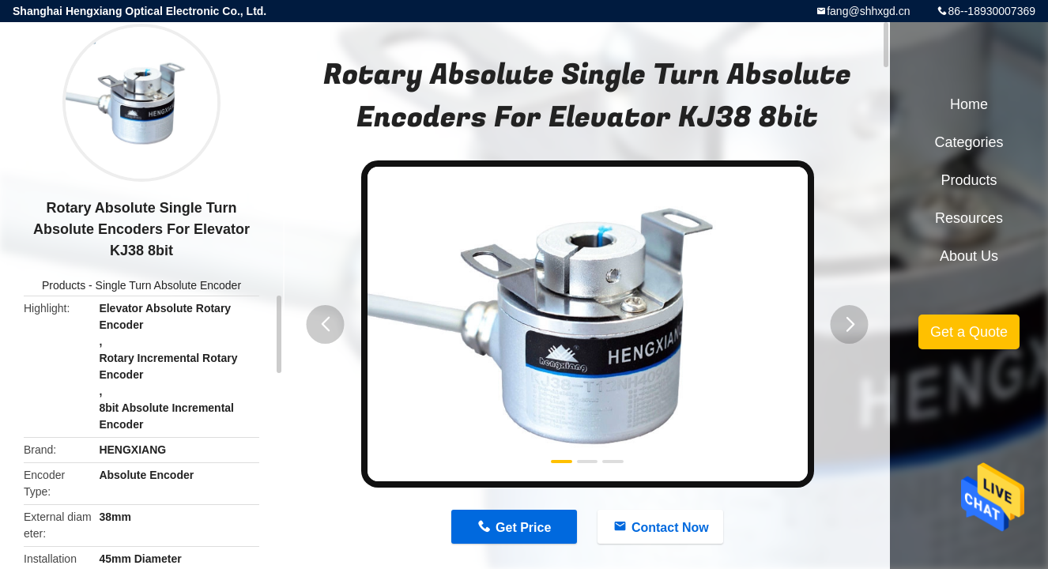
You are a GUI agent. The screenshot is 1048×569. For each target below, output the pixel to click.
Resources (969, 218)
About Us (969, 256)
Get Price (523, 527)
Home (969, 104)
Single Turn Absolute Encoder (168, 285)
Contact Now (670, 527)
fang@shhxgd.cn (868, 11)
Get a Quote (969, 332)
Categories (968, 142)
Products (63, 285)
